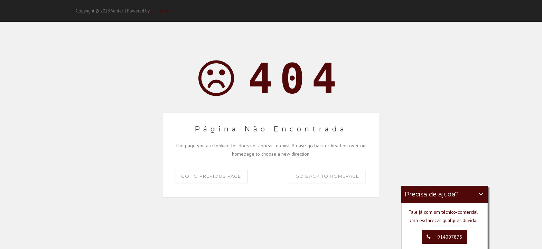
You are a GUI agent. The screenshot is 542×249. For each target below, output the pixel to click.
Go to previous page (211, 176)
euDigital (159, 11)
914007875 (442, 237)
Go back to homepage (327, 176)
